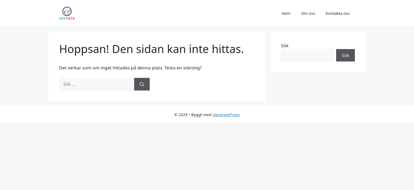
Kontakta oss (338, 13)
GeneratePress (226, 114)
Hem (286, 13)
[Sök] (142, 84)
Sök (285, 45)
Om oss (308, 13)
